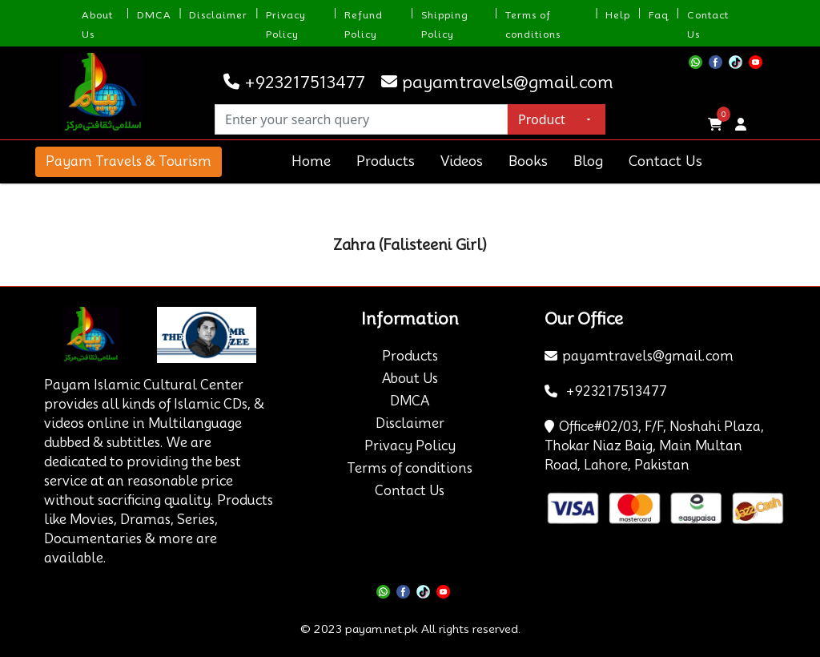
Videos (461, 161)
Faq (659, 15)
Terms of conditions (409, 468)
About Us (410, 378)
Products (385, 161)
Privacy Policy (410, 445)
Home (311, 161)
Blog (588, 161)
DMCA (154, 15)
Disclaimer (218, 15)
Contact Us (665, 161)
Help (617, 15)
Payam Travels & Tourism (128, 161)
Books (528, 161)
